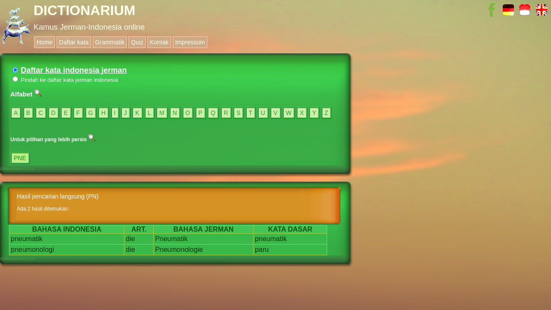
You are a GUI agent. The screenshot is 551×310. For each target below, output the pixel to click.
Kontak (159, 42)
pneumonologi (32, 249)
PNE (20, 158)
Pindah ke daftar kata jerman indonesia (65, 80)
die (130, 238)
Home (45, 42)
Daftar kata (73, 42)
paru (262, 249)
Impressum (190, 42)
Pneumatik (171, 238)
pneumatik (27, 238)
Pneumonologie (179, 249)
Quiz (137, 42)
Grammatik (109, 42)
